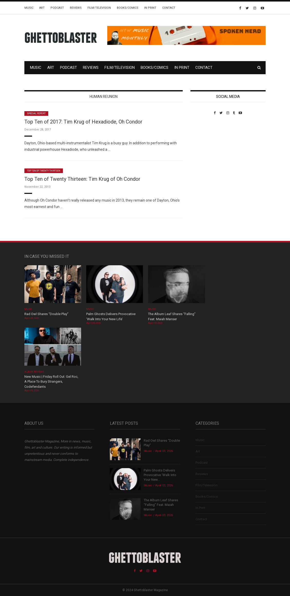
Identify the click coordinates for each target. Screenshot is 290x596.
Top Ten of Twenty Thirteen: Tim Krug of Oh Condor (82, 179)
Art (42, 8)
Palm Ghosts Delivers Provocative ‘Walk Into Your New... (160, 474)
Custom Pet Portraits (205, 150)
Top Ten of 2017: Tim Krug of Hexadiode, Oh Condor (83, 122)
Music (28, 8)
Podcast (57, 8)
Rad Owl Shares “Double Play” (46, 314)
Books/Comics (127, 8)
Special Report (36, 113)
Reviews (76, 8)
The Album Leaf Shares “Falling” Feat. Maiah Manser (161, 504)
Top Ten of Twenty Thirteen (43, 170)
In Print (150, 8)
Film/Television (99, 8)
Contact (168, 8)
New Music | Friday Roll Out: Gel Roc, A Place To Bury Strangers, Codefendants (51, 382)
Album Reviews (34, 372)
